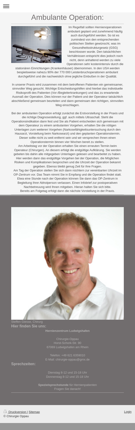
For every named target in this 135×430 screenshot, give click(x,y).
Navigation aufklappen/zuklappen (67, 6)
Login (128, 411)
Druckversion (15, 412)
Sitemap (34, 412)
